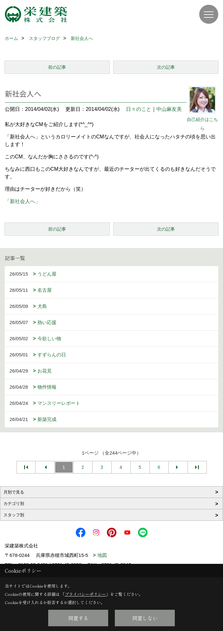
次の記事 (166, 67)
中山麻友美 (169, 109)
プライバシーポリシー (85, 594)
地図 (102, 555)
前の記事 (57, 67)
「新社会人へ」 (22, 201)
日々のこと (138, 109)
